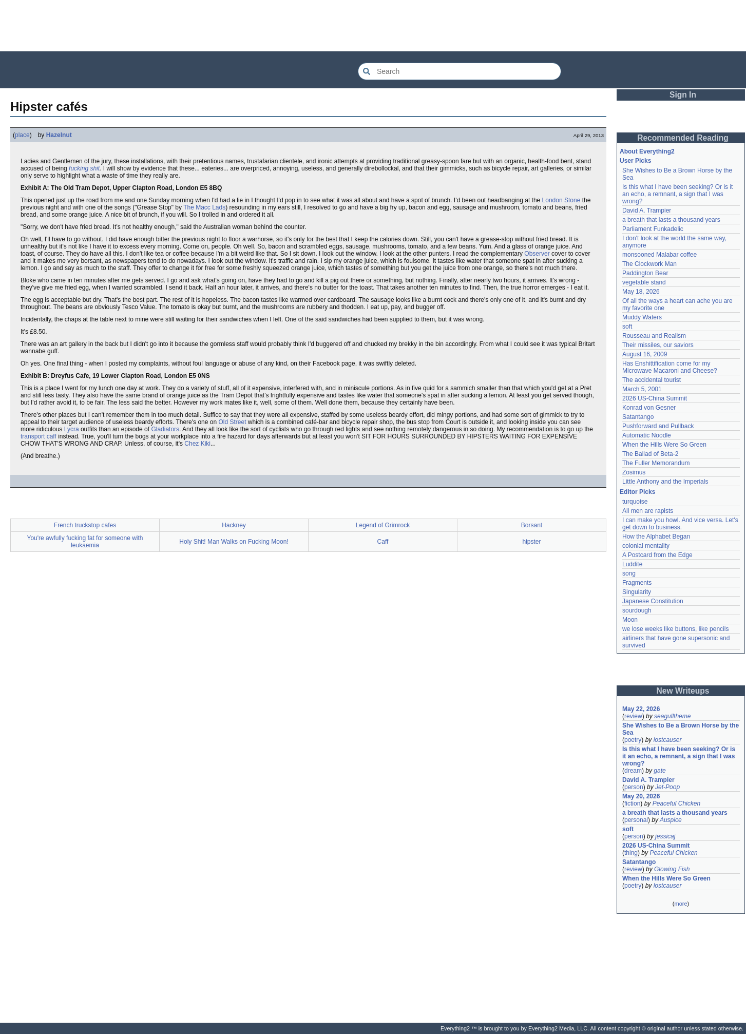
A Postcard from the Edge (657, 555)
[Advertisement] (373, 26)
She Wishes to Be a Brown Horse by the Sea (680, 729)
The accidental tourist (651, 380)
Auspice (671, 820)
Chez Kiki (197, 443)
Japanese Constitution (652, 601)
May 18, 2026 (641, 291)
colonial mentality (646, 545)
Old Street (232, 422)
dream (633, 770)
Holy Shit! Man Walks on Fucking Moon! (233, 541)
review (633, 716)
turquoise (634, 501)
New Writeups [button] (683, 690)
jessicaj (665, 836)
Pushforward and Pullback (658, 426)
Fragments (637, 582)
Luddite (632, 564)
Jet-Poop (667, 787)
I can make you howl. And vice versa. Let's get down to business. (680, 523)
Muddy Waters (642, 317)
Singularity (636, 592)
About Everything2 (647, 151)
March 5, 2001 (642, 389)
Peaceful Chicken (676, 803)
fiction (632, 803)
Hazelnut (59, 135)
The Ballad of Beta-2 (650, 453)
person (633, 787)
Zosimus (633, 472)
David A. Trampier (646, 210)
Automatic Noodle (646, 435)
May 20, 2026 (641, 796)
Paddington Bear (645, 273)
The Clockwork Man (649, 263)
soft (627, 326)
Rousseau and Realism (654, 335)
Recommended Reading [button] (683, 137)
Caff (383, 541)
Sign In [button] (683, 94)
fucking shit (84, 168)
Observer (536, 253)
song (629, 573)
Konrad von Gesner (649, 407)
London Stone (561, 200)
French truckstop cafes (85, 525)
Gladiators (165, 429)
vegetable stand (644, 282)
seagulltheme (672, 716)
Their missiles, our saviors (658, 345)
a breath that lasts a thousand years (671, 219)
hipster (531, 541)
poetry (632, 739)
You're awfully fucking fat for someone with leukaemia (85, 541)
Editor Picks (637, 491)
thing (631, 852)
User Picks (635, 160)
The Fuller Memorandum (656, 463)
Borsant (531, 525)
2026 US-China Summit (654, 398)
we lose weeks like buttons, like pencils (675, 629)
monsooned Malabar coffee (659, 254)
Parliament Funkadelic (652, 229)
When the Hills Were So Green (664, 444)
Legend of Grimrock (383, 525)
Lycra (71, 429)
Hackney (234, 525)
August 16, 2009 (644, 354)
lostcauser (668, 739)
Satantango (638, 416)
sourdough (637, 610)
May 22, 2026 (641, 709)
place (22, 135)
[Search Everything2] (459, 71)
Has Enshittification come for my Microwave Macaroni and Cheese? (669, 367)
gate (659, 770)
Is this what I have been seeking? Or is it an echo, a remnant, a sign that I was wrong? (677, 194)
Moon (630, 619)
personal (636, 820)
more (680, 904)
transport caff (38, 436)
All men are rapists (647, 510)
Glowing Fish (672, 869)
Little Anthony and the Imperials (665, 481)
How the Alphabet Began (656, 536)
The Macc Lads (204, 207)
